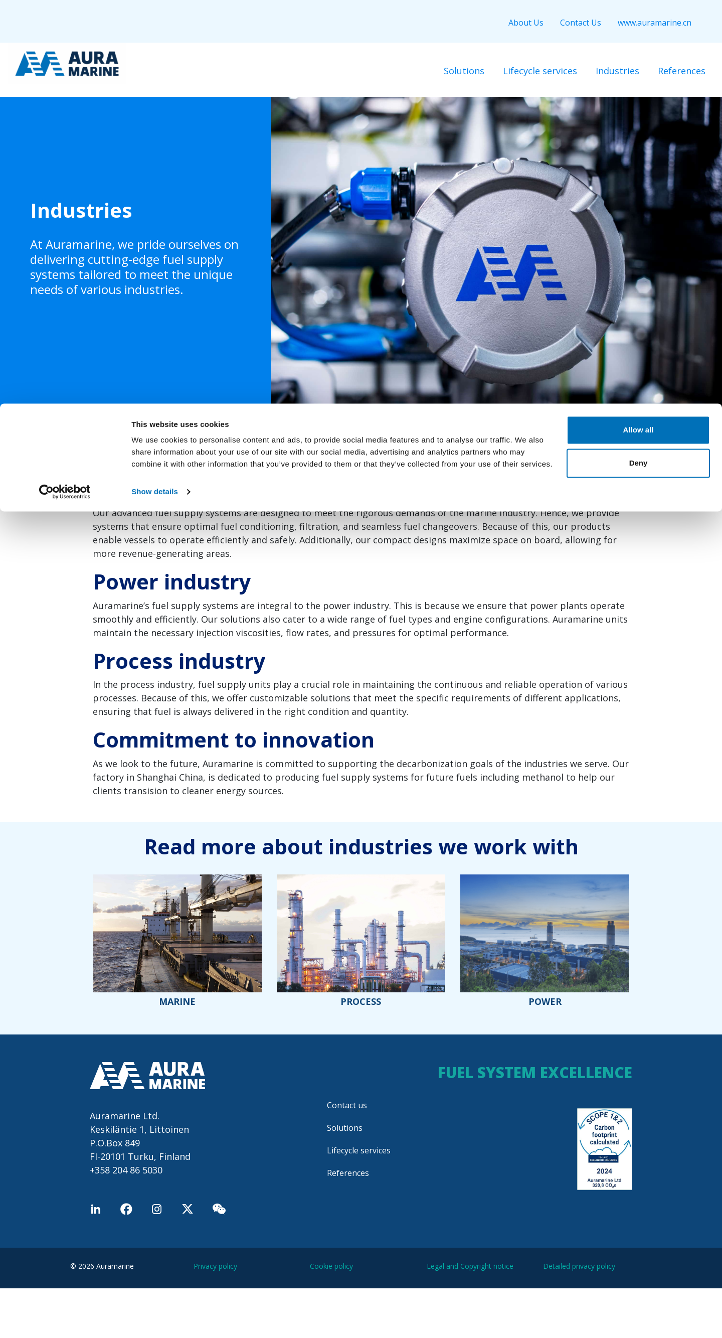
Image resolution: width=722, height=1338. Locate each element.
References (348, 1172)
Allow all (638, 26)
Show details (154, 88)
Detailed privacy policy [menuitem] (579, 1266)
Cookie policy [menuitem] (331, 1266)
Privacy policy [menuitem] (215, 1266)
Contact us (347, 1105)
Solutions (345, 1127)
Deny (638, 59)
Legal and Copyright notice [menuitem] (470, 1266)
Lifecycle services (359, 1150)
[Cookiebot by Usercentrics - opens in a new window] (65, 88)
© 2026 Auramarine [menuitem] (102, 1266)
